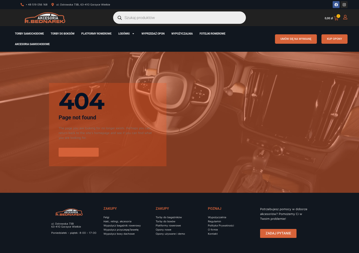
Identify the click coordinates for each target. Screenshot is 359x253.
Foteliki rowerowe (212, 33)
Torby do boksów (62, 33)
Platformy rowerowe (96, 33)
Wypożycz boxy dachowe (119, 233)
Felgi (106, 217)
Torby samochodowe (29, 33)
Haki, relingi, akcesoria (117, 221)
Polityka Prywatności (221, 225)
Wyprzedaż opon (153, 33)
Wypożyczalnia (182, 33)
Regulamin (214, 221)
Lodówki (126, 33)
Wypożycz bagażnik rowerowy (122, 225)
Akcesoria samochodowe (32, 44)
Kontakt (213, 233)
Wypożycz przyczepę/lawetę (121, 229)
